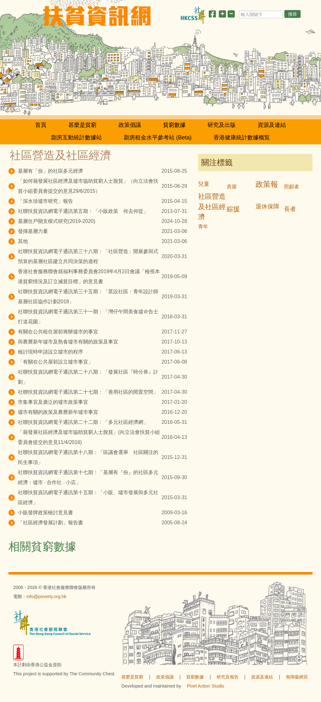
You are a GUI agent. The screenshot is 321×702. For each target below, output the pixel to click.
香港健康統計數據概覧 (241, 137)
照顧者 (291, 186)
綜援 (233, 209)
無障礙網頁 (297, 676)
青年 (203, 226)
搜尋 (292, 14)
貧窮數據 (174, 125)
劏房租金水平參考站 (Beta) (158, 137)
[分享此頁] (212, 15)
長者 (290, 209)
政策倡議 (129, 125)
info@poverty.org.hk (46, 596)
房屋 (232, 186)
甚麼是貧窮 (82, 125)
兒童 (203, 184)
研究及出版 (222, 125)
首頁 (40, 125)
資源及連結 (272, 125)
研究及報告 (228, 676)
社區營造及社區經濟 (212, 206)
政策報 (266, 184)
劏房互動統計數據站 (76, 137)
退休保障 (267, 206)
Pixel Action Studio (205, 685)
